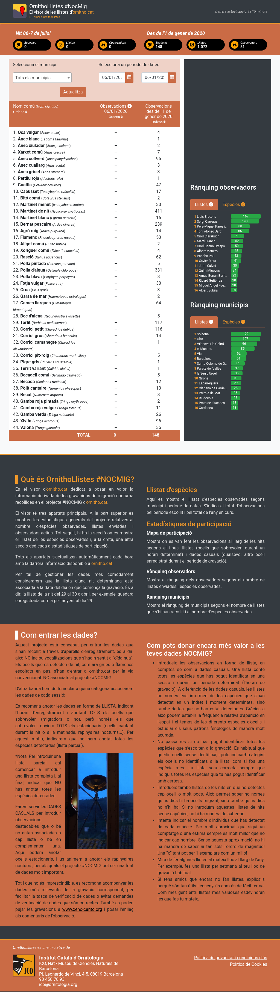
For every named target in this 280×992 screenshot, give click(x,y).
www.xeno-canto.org (82, 909)
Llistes (204, 204)
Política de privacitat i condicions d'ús (230, 957)
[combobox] (42, 77)
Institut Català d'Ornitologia (71, 958)
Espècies (234, 204)
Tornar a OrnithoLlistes (44, 17)
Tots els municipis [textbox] (33, 77)
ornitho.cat (83, 12)
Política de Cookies (248, 964)
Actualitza (73, 92)
